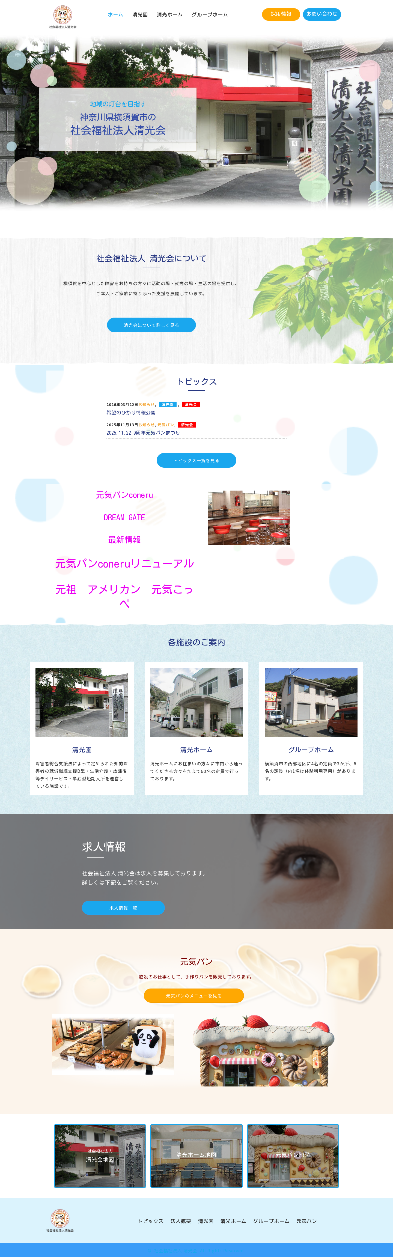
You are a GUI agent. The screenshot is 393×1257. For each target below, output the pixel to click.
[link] (115, 15)
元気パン (165, 424)
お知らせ (146, 404)
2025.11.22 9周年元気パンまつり (143, 432)
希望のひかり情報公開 (131, 412)
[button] (281, 14)
